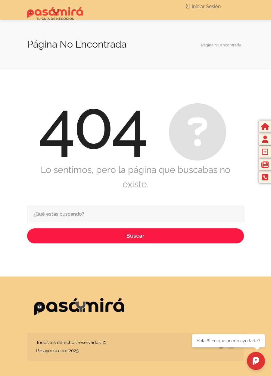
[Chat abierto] (256, 361)
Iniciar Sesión (203, 6)
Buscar (135, 236)
